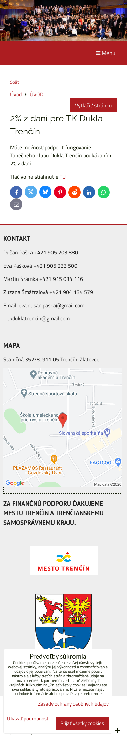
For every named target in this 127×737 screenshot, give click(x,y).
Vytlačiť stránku (93, 105)
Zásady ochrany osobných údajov (73, 704)
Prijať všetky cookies (82, 723)
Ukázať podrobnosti (28, 719)
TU (63, 177)
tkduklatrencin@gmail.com (38, 318)
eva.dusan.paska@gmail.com (51, 305)
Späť (14, 82)
